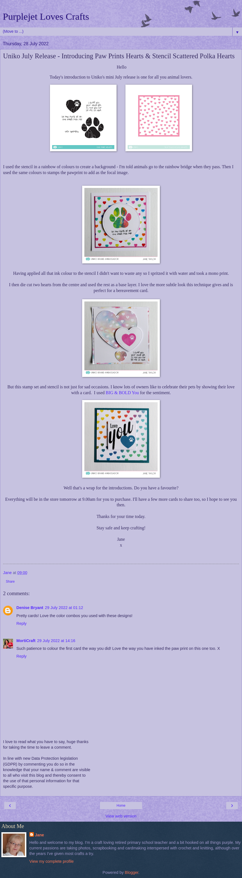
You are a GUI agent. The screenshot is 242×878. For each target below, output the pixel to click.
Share (10, 581)
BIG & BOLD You (122, 392)
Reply (21, 623)
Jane (39, 835)
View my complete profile (51, 861)
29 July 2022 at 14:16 (56, 640)
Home (121, 805)
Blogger (131, 872)
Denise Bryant (29, 607)
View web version (121, 816)
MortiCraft (26, 640)
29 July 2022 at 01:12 (64, 607)
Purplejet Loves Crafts (46, 16)
